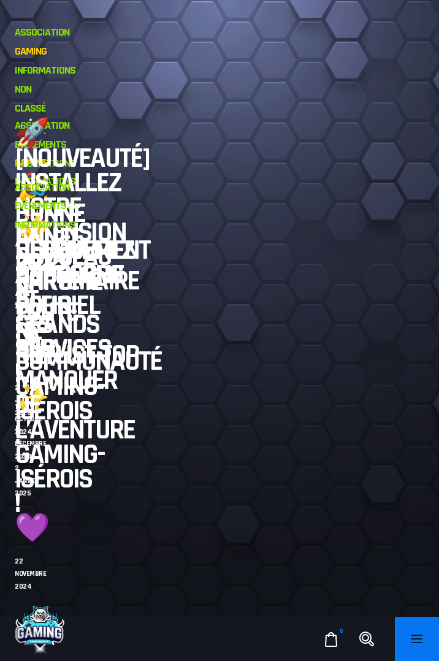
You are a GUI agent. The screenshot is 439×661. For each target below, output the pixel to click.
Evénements (40, 206)
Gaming (31, 51)
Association (42, 32)
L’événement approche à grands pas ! (82, 312)
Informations (45, 70)
